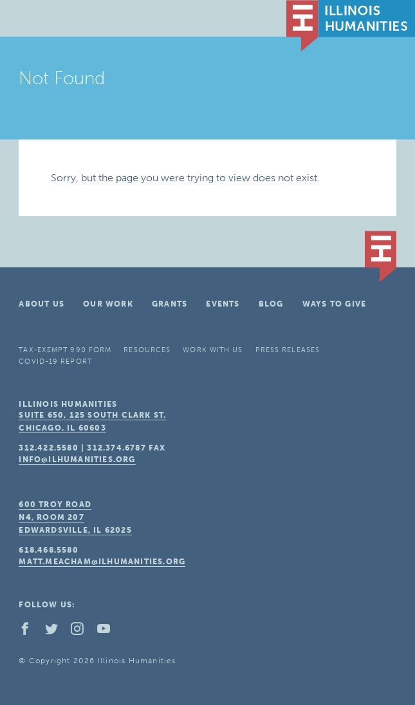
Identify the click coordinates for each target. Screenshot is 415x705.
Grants (169, 303)
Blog (271, 303)
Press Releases (287, 350)
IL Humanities (350, 25)
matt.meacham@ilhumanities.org (102, 561)
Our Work (108, 303)
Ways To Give (334, 303)
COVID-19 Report (55, 361)
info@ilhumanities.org (77, 459)
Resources (147, 350)
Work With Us (213, 350)
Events (222, 303)
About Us (41, 303)
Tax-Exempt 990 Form (65, 350)
